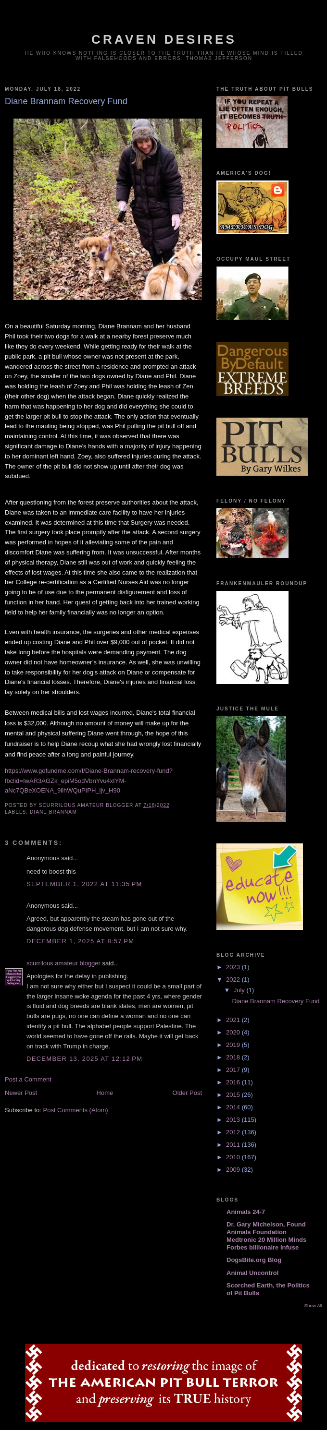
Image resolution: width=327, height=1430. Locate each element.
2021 (234, 1019)
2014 (234, 1107)
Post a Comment (28, 1079)
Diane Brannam (53, 812)
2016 (234, 1082)
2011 (234, 1144)
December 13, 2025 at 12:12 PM (84, 1058)
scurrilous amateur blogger (63, 963)
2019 (234, 1044)
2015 (234, 1094)
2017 (234, 1069)
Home (105, 1092)
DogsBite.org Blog (253, 1259)
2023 (234, 967)
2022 (234, 979)
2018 (234, 1057)
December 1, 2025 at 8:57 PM (80, 941)
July (240, 990)
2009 (234, 1169)
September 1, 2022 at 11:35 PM (84, 884)
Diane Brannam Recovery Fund (275, 1001)
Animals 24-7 (245, 1211)
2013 (234, 1119)
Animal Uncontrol (252, 1272)
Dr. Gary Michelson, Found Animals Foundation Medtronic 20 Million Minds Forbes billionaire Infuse (266, 1236)
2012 (234, 1132)
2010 (234, 1157)
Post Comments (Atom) (75, 1110)
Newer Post (21, 1092)
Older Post (187, 1092)
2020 (234, 1032)
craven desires (164, 39)
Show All (313, 1305)
